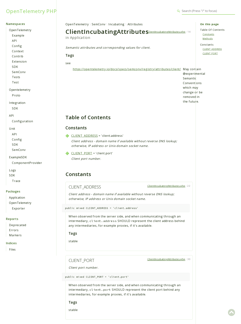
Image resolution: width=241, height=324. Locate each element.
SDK (15, 67)
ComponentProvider (27, 163)
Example (18, 35)
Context (18, 51)
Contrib (17, 56)
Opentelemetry (19, 90)
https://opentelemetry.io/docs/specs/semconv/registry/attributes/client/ (127, 69)
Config (17, 46)
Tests (16, 77)
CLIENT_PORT (81, 153)
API (14, 41)
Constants (208, 34)
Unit (12, 129)
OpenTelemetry (20, 30)
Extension (19, 61)
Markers (15, 235)
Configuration (22, 121)
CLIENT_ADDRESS (84, 136)
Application (17, 198)
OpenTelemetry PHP (31, 11)
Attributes (135, 24)
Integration (17, 103)
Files (12, 249)
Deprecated (17, 225)
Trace (16, 181)
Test (15, 82)
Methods (208, 38)
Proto (16, 95)
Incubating (116, 24)
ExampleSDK (18, 157)
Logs (12, 170)
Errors (14, 230)
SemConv (19, 72)
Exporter (18, 208)
